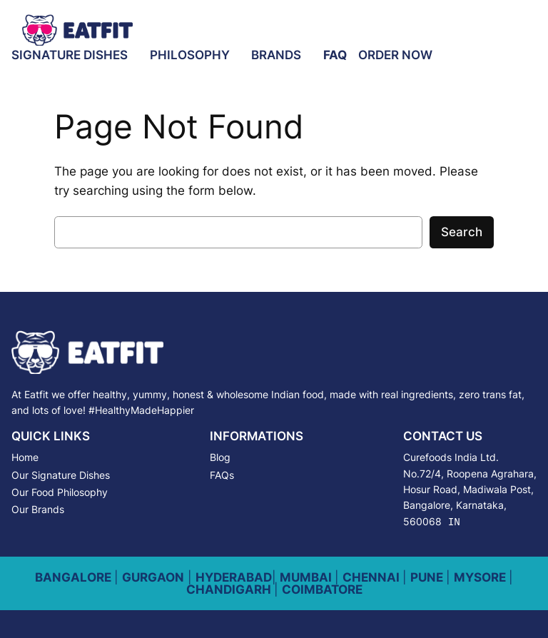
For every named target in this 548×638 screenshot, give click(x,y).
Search (461, 232)
